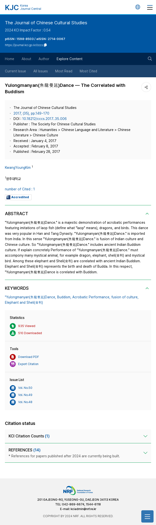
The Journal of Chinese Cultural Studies (46, 23)
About (26, 59)
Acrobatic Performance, (91, 297)
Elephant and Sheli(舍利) (24, 302)
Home (9, 59)
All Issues (40, 71)
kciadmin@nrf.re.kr (83, 509)
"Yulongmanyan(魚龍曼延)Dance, (30, 297)
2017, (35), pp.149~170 (31, 113)
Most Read (63, 71)
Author (44, 59)
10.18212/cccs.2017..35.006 (44, 119)
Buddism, (64, 297)
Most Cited (88, 71)
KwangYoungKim (18, 168)
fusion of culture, (125, 297)
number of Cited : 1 (20, 189)
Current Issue (15, 71)
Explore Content (69, 59)
